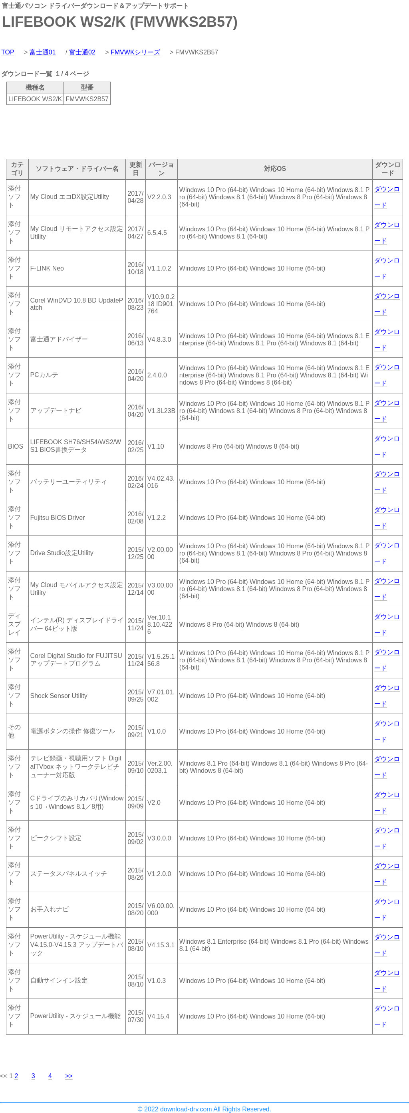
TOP (7, 52)
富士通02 (82, 52)
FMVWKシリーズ (135, 52)
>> (69, 1076)
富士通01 (43, 52)
